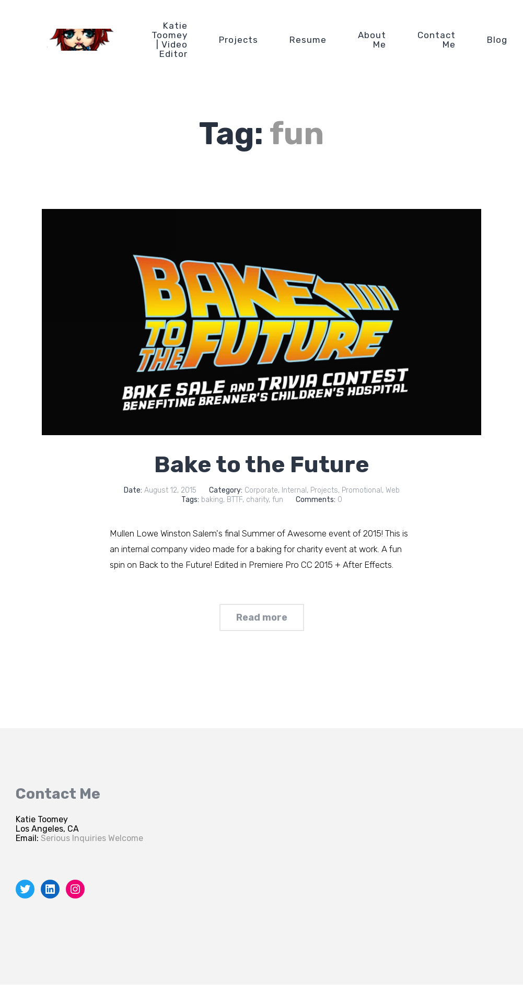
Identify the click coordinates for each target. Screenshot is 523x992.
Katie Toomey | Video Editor (170, 39)
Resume (308, 39)
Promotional (362, 490)
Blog (497, 39)
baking (212, 499)
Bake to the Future (261, 464)
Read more (261, 617)
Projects (238, 39)
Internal (294, 490)
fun (277, 499)
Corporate (261, 490)
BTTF (234, 499)
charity (257, 499)
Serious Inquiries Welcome (92, 838)
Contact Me (436, 40)
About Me (372, 40)
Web (393, 490)
